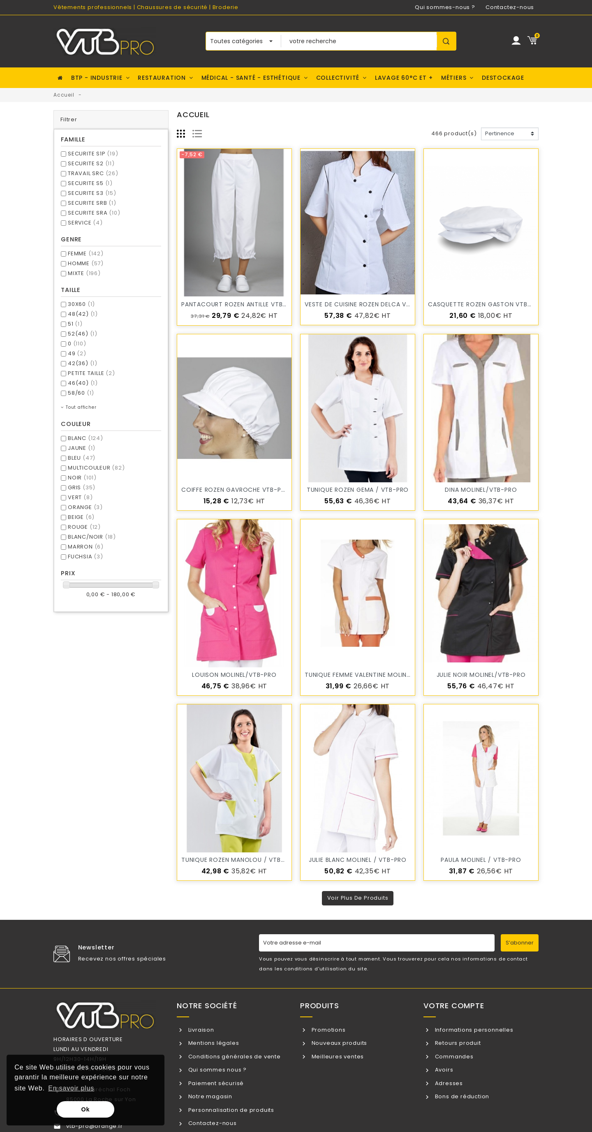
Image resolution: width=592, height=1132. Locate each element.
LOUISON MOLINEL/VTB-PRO (234, 675)
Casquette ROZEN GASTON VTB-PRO (485, 304)
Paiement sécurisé (215, 1083)
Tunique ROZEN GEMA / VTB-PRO (358, 490)
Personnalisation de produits (230, 1110)
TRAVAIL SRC (93, 173)
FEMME (86, 253)
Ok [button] (85, 1109)
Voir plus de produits (357, 898)
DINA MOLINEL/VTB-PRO (481, 490)
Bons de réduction (461, 1096)
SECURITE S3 (92, 193)
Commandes (453, 1056)
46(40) (83, 383)
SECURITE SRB (92, 203)
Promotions (328, 1030)
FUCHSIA (85, 556)
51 (75, 324)
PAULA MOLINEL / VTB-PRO (481, 860)
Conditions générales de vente (234, 1056)
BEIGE (81, 517)
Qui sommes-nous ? (445, 7)
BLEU (81, 458)
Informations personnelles (473, 1030)
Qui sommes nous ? (217, 1070)
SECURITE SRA (94, 213)
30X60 (81, 304)
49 (77, 353)
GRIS (81, 487)
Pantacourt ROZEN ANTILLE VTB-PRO (240, 304)
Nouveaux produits (338, 1043)
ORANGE (85, 507)
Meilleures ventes (337, 1056)
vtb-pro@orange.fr (94, 1126)
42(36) (82, 363)
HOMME (86, 263)
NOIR (82, 478)
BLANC (85, 438)
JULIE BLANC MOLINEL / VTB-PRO (358, 860)
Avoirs (443, 1070)
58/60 (81, 393)
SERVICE (85, 223)
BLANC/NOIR (92, 537)
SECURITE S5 (90, 183)
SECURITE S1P (93, 153)
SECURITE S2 (91, 163)
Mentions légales (213, 1043)
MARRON (86, 547)
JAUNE (81, 448)
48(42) (83, 314)
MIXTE (84, 273)
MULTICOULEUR (96, 468)
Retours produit (457, 1043)
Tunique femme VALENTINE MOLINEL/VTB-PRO (374, 675)
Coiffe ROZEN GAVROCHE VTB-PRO (235, 490)
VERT (80, 497)
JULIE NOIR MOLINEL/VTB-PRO (481, 675)
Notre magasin (209, 1096)
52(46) (82, 334)
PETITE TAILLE (91, 373)
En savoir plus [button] (71, 1088)
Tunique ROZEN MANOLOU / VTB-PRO (239, 860)
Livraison (200, 1030)
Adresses (448, 1083)
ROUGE (84, 527)
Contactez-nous (510, 7)
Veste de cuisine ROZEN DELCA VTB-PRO (367, 304)
